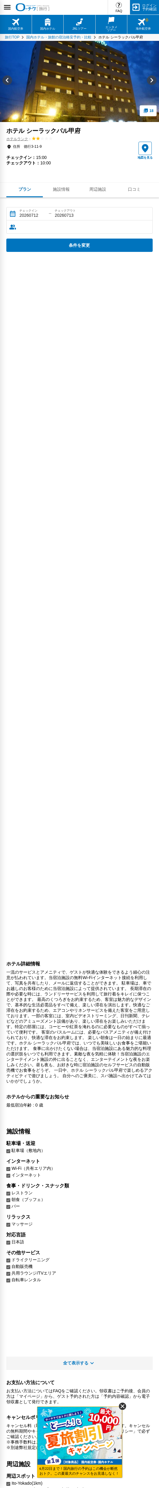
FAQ (119, 11)
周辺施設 (97, 189)
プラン (24, 189)
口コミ (134, 189)
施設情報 (61, 189)
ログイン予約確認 (149, 7)
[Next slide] (152, 81)
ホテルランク (17, 139)
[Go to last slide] (7, 81)
